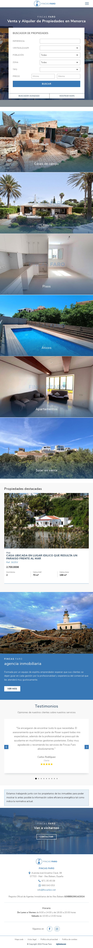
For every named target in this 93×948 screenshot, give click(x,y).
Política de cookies (69, 939)
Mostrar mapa (67, 96)
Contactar (46, 837)
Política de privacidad (49, 939)
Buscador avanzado (29, 96)
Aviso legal (32, 939)
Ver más (46, 141)
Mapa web (19, 939)
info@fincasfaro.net (46, 890)
